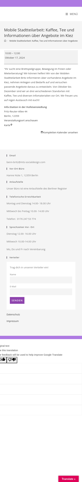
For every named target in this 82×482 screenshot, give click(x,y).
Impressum (13, 321)
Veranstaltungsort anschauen (21, 120)
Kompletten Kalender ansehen (60, 132)
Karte (8, 125)
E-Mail (13, 286)
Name (13, 274)
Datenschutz (13, 314)
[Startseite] (5, 40)
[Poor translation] (12, 360)
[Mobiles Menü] (72, 14)
